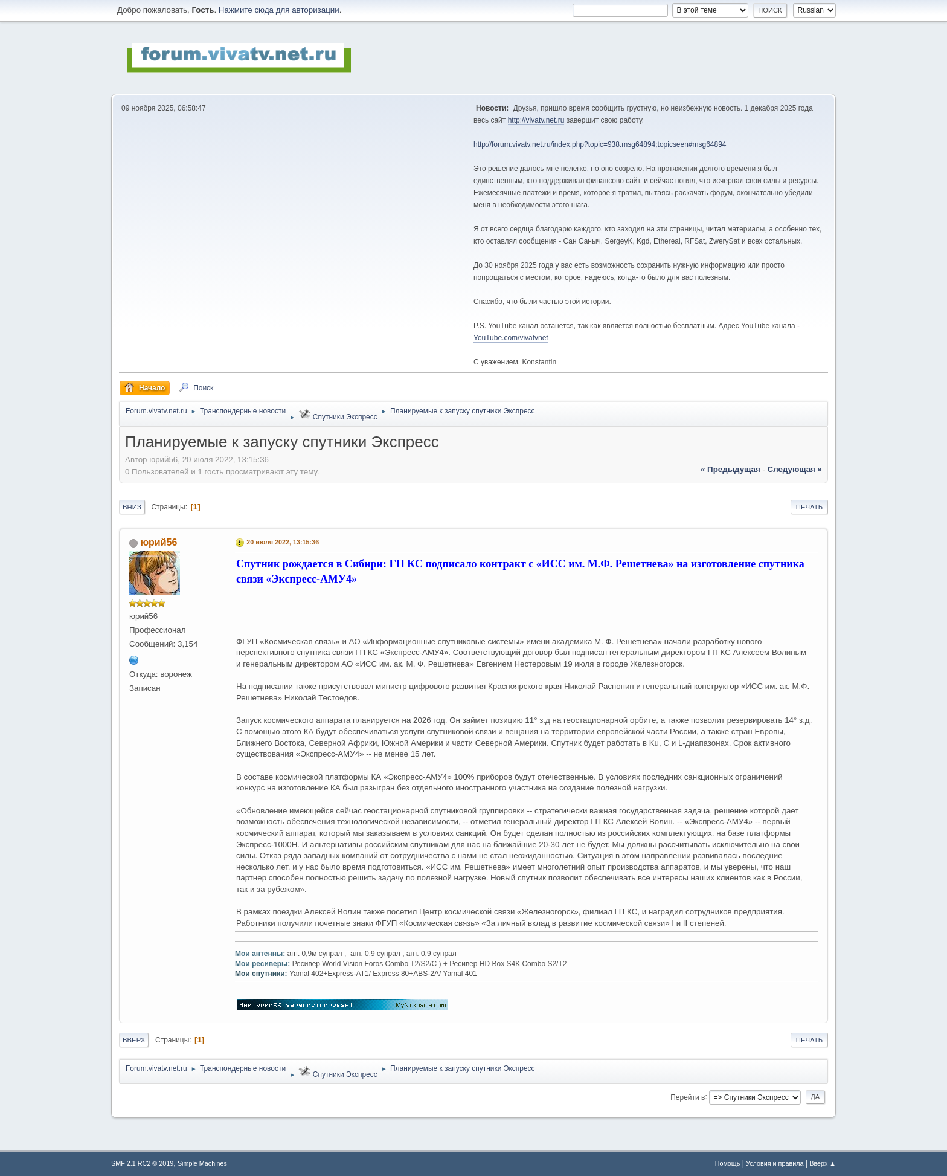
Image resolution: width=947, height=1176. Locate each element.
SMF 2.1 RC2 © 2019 (142, 1163)
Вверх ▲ (822, 1163)
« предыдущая (730, 469)
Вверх (134, 1040)
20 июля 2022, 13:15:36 (282, 542)
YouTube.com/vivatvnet (511, 338)
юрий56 (158, 542)
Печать (809, 507)
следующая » (795, 469)
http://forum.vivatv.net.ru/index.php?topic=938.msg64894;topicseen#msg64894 (600, 144)
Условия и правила (774, 1163)
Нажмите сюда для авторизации (279, 10)
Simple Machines (202, 1163)
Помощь (727, 1163)
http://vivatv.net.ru (536, 120)
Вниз (132, 507)
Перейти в (687, 1097)
